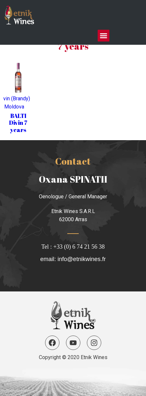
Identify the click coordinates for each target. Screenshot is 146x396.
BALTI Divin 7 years (18, 123)
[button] (103, 35)
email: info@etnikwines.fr (72, 259)
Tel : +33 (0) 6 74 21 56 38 (73, 246)
